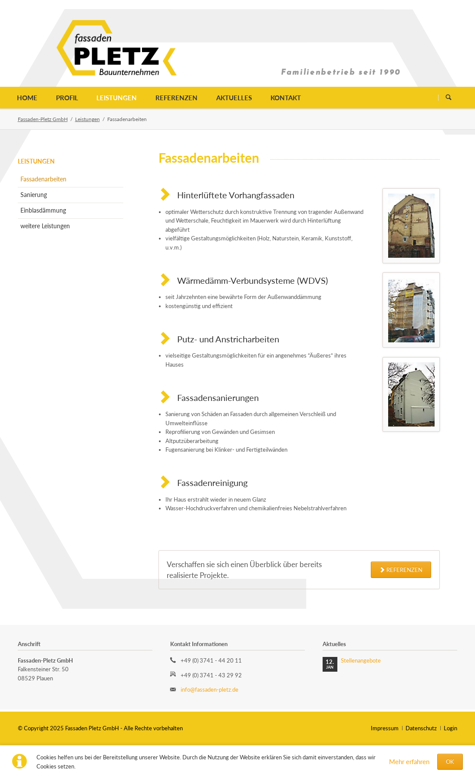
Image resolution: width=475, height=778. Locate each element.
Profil (67, 98)
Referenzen (176, 98)
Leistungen (116, 98)
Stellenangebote (361, 660)
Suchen (448, 97)
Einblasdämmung (43, 210)
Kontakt (285, 98)
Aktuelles (234, 98)
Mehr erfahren (409, 761)
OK (450, 761)
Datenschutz (421, 728)
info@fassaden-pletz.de (209, 689)
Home (27, 98)
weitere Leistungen (45, 226)
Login (450, 728)
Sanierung (33, 194)
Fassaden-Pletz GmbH (43, 119)
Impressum (385, 728)
